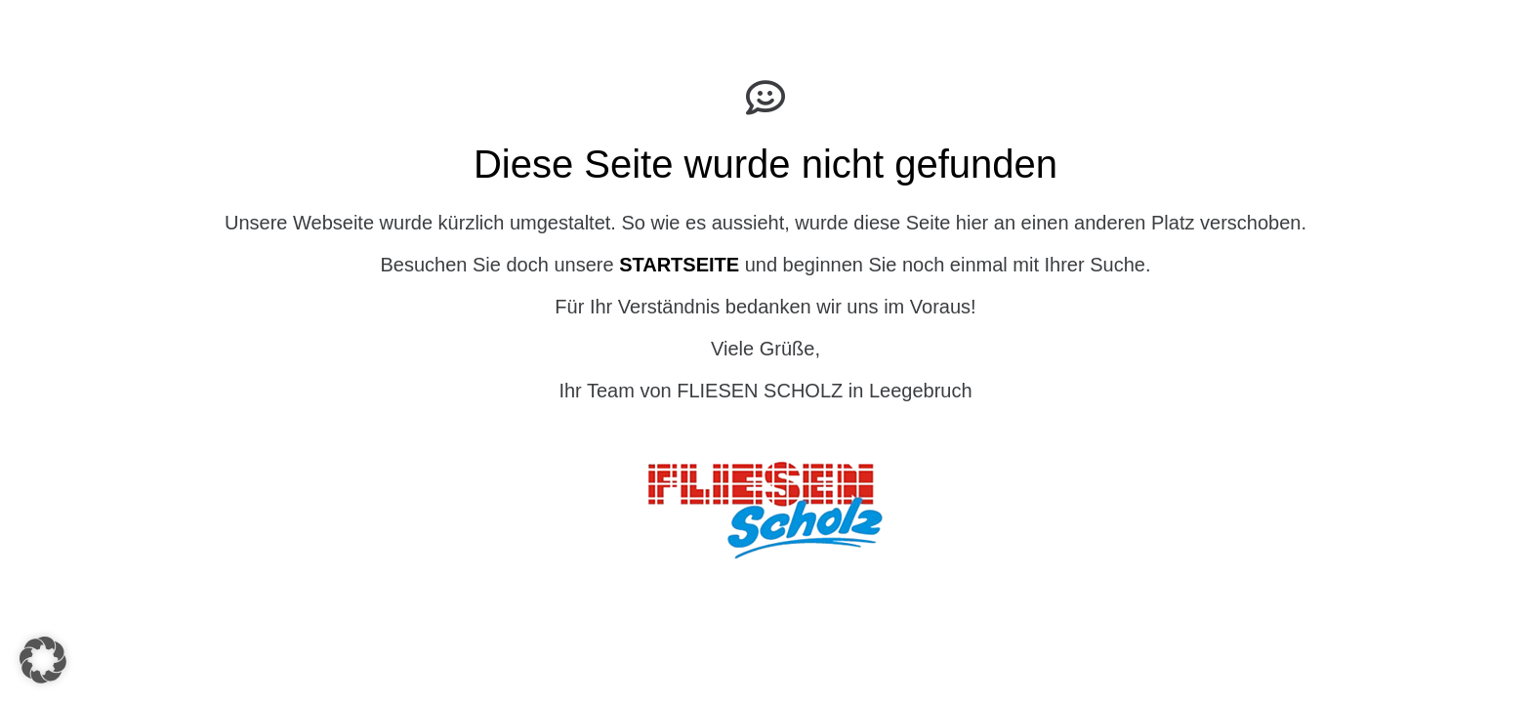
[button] (43, 660)
